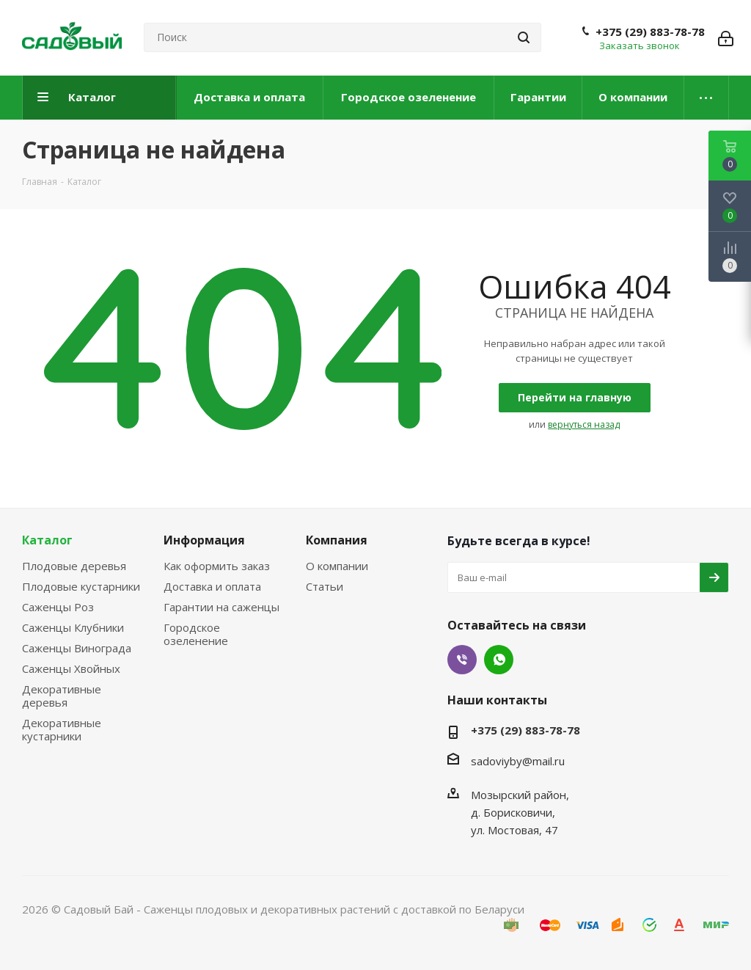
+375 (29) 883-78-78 (650, 31)
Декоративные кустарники (61, 729)
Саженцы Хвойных (71, 668)
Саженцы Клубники (73, 627)
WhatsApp (498, 659)
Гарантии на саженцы (221, 606)
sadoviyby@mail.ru (518, 761)
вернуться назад (584, 424)
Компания (336, 540)
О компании (337, 565)
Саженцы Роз (58, 606)
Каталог (47, 540)
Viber (462, 659)
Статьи (324, 586)
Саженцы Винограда (76, 648)
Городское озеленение (196, 634)
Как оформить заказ (217, 565)
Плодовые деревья (74, 565)
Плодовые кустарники (81, 586)
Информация (204, 540)
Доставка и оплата (212, 586)
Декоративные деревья (61, 696)
